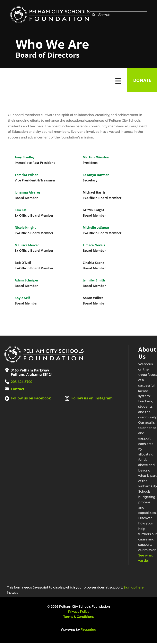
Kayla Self (22, 298)
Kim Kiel (21, 210)
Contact (17, 389)
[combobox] (118, 14)
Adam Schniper (26, 280)
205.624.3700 (21, 381)
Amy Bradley (24, 157)
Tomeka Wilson (27, 175)
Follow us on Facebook (31, 398)
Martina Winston (96, 157)
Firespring (88, 629)
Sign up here (133, 587)
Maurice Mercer (27, 245)
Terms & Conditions (78, 617)
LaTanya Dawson (96, 175)
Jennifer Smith (94, 280)
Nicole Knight (25, 227)
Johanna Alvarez (27, 192)
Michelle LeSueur (96, 227)
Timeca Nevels (94, 245)
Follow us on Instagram (92, 398)
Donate (142, 80)
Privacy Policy (78, 612)
